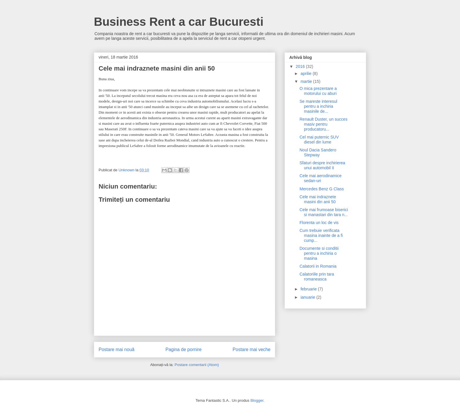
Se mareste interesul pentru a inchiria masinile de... (318, 106)
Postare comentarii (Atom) (197, 365)
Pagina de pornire (183, 349)
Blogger (257, 400)
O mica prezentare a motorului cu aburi (318, 91)
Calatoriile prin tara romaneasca (317, 276)
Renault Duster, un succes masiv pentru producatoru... (323, 124)
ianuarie (308, 297)
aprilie (306, 73)
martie (306, 81)
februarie (309, 289)
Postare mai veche (251, 349)
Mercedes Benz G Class (322, 189)
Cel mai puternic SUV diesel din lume (319, 139)
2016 (301, 66)
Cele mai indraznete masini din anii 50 (318, 199)
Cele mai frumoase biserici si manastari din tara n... (324, 212)
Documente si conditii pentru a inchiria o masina (319, 253)
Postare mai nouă (116, 349)
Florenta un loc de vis (319, 222)
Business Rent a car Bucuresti (178, 21)
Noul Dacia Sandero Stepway (318, 152)
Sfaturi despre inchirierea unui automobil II (322, 165)
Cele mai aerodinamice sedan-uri (320, 178)
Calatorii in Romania (318, 266)
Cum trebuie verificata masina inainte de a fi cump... (321, 235)
